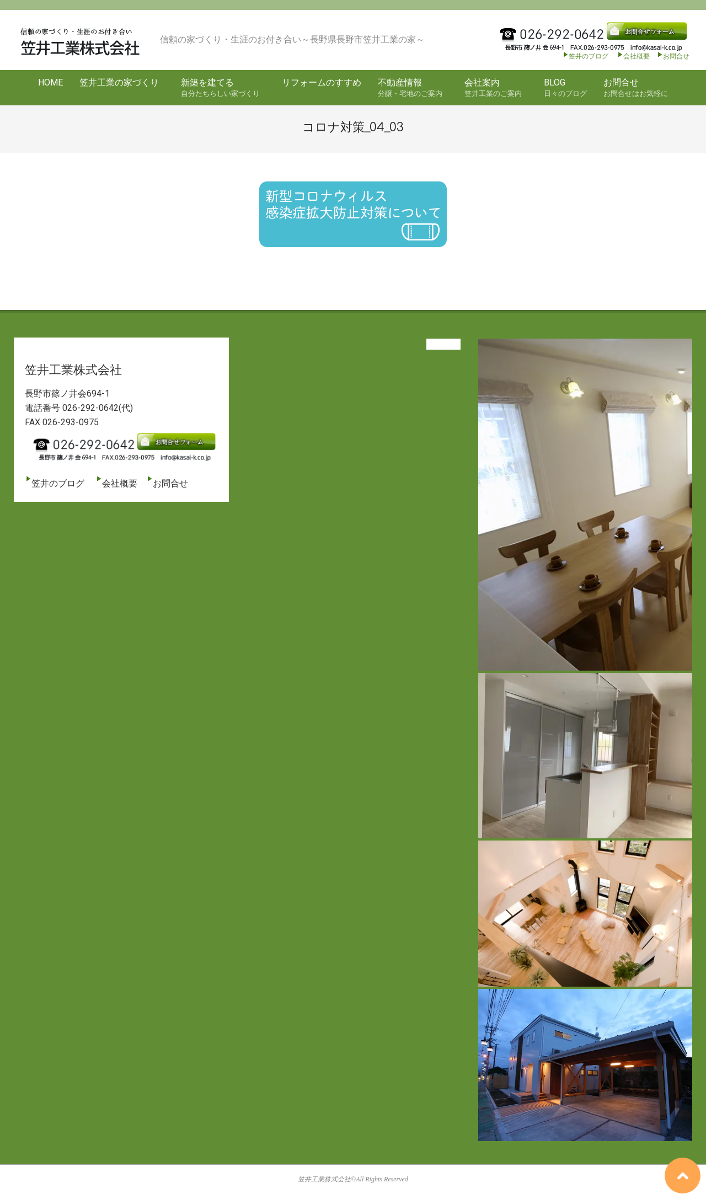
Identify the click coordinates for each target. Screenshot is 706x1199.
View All (443, 344)
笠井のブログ (585, 56)
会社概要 (633, 56)
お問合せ (676, 56)
